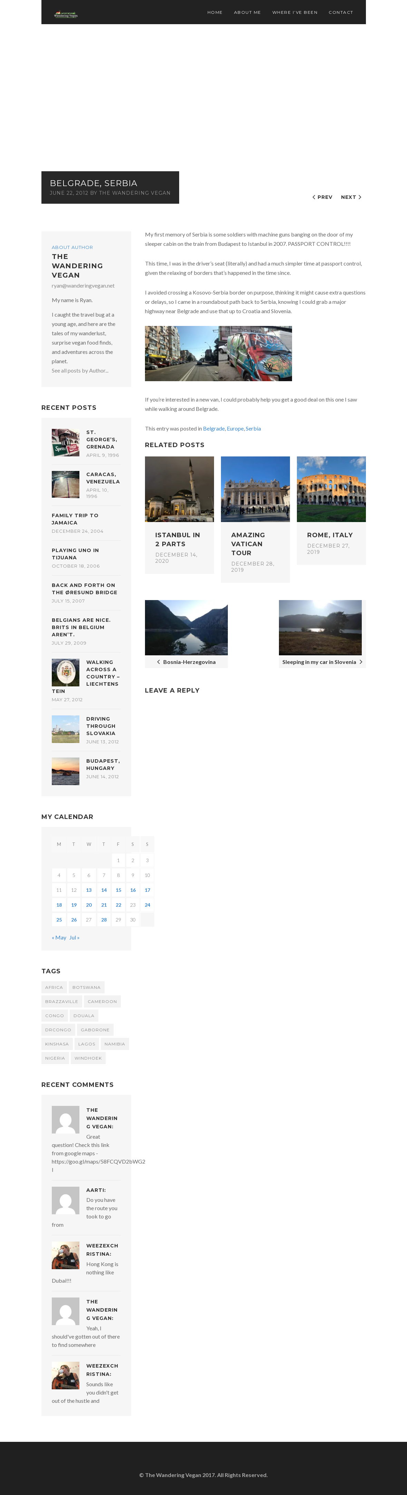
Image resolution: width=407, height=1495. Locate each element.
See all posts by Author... (80, 370)
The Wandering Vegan (135, 193)
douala (84, 1015)
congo (54, 1015)
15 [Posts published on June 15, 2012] (118, 890)
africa (54, 987)
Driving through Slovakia (101, 726)
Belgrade (214, 428)
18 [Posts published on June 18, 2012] (59, 905)
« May (59, 937)
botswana (86, 987)
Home (215, 12)
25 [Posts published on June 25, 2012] (59, 920)
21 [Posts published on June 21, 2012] (104, 905)
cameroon (102, 1001)
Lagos (86, 1043)
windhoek (88, 1058)
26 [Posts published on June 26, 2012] (74, 920)
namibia (115, 1043)
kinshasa (57, 1043)
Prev (325, 197)
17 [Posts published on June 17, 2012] (147, 890)
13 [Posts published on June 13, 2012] (88, 890)
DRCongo (58, 1029)
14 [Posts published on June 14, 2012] (104, 890)
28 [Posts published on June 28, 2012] (104, 920)
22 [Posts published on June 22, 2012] (118, 905)
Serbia (253, 428)
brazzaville (61, 1001)
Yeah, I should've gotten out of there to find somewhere (86, 1336)
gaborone (95, 1029)
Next (349, 197)
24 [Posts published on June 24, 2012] (147, 905)
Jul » (74, 937)
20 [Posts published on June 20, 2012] (88, 905)
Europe (235, 428)
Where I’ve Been (295, 12)
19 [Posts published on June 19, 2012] (74, 905)
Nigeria (55, 1058)
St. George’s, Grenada (101, 439)
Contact (341, 12)
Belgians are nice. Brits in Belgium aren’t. (81, 627)
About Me (247, 12)
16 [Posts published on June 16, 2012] (133, 890)
